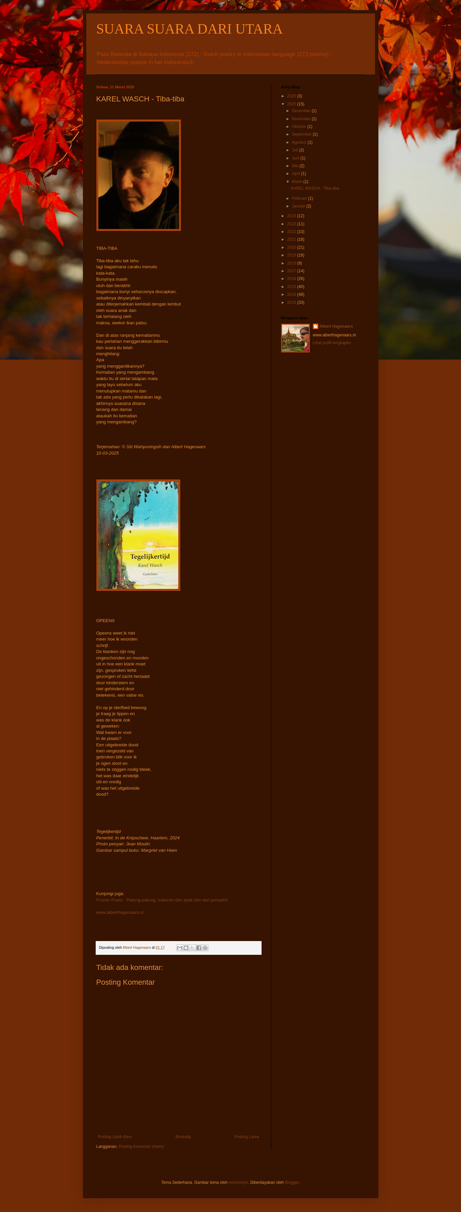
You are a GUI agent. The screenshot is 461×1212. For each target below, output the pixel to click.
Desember (302, 110)
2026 (292, 96)
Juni (296, 158)
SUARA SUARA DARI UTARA (189, 29)
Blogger (292, 1182)
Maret (297, 181)
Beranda (183, 1136)
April (296, 173)
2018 (292, 263)
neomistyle (238, 1182)
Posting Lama (246, 1136)
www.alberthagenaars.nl (120, 912)
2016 (292, 278)
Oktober (299, 126)
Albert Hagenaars (336, 326)
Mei (295, 166)
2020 (292, 247)
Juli (295, 150)
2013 (292, 302)
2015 (292, 286)
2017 (292, 271)
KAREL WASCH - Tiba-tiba (315, 188)
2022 (292, 231)
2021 (292, 239)
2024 (292, 216)
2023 (292, 224)
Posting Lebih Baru (115, 1136)
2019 (292, 255)
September (302, 134)
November (302, 118)
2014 (292, 294)
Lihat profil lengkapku (332, 342)
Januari (299, 206)
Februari (300, 198)
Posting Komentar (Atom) (141, 1146)
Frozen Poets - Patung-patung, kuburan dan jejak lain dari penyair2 (162, 899)
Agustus (300, 142)
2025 (292, 104)
